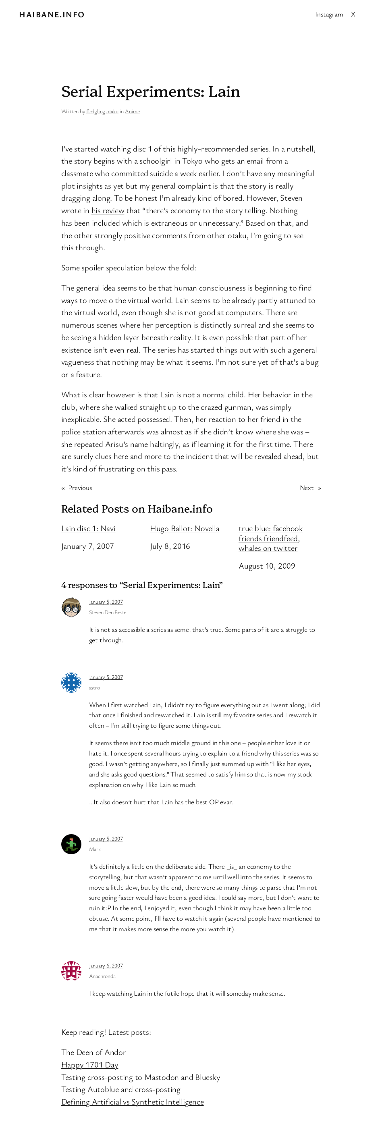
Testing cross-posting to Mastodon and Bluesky (140, 1076)
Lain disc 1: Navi (88, 528)
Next (307, 487)
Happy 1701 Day (89, 1064)
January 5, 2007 (106, 601)
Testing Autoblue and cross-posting (121, 1088)
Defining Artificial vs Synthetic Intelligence (132, 1101)
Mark (95, 849)
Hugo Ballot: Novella (185, 528)
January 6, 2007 (106, 965)
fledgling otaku (102, 111)
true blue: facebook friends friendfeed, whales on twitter (271, 538)
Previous (79, 487)
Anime (132, 111)
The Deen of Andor (93, 1051)
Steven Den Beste (107, 612)
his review (108, 210)
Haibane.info (52, 14)
